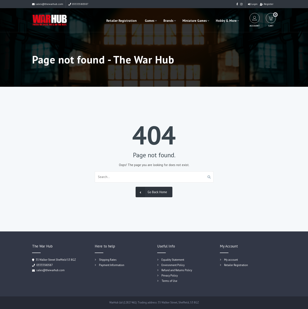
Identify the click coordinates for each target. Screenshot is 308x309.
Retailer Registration (121, 21)
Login (253, 4)
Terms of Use (169, 281)
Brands (168, 21)
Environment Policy (173, 265)
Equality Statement (172, 260)
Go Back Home (151, 192)
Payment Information (111, 265)
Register (266, 4)
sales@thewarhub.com (47, 4)
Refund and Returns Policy (176, 270)
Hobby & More (226, 21)
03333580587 (78, 4)
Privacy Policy (169, 275)
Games (149, 21)
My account (231, 260)
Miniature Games (194, 21)
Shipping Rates (108, 260)
